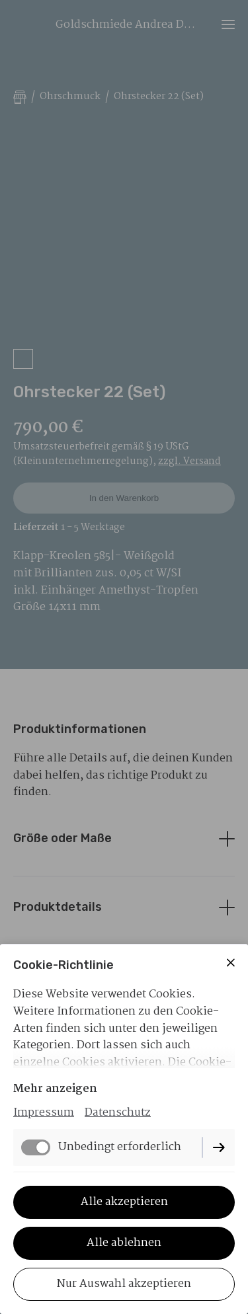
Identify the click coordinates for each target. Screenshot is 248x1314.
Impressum (43, 1113)
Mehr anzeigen (55, 1089)
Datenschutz (118, 1113)
